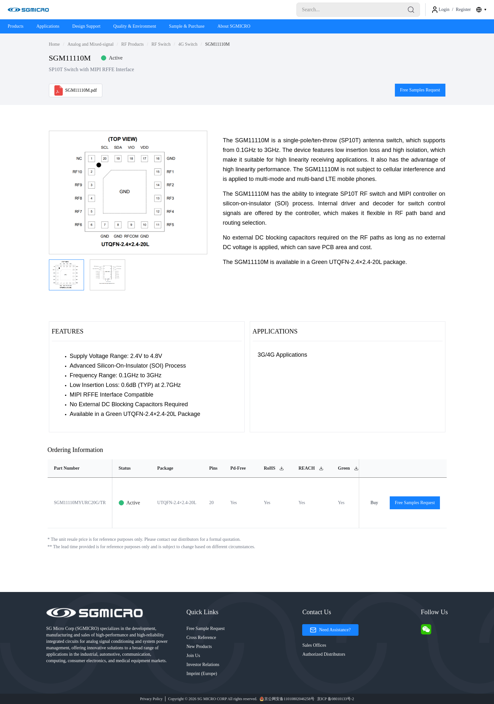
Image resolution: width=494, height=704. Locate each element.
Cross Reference (201, 637)
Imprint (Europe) (201, 673)
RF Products (132, 44)
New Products (199, 646)
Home (54, 44)
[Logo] (28, 10)
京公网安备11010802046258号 (287, 699)
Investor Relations (202, 664)
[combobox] (481, 10)
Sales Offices (314, 645)
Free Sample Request (205, 628)
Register (463, 9)
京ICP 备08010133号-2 (335, 699)
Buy (374, 502)
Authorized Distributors (323, 654)
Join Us (193, 655)
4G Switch (188, 44)
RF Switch (161, 44)
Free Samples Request (420, 90)
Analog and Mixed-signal (91, 44)
